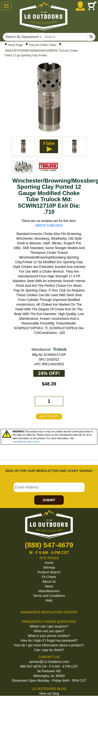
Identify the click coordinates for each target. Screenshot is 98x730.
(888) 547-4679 (49, 545)
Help (49, 600)
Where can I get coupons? (49, 626)
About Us (49, 581)
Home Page (15, 45)
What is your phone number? (49, 636)
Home (49, 563)
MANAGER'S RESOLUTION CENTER (49, 612)
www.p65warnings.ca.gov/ (26, 441)
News (49, 586)
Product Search (49, 572)
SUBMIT (49, 500)
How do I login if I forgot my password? (49, 640)
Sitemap (49, 567)
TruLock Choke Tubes (42, 45)
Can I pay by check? (49, 650)
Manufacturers (49, 591)
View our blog (49, 693)
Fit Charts (49, 577)
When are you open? (49, 631)
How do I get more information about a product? (49, 645)
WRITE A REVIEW (49, 225)
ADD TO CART (49, 416)
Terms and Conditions (49, 596)
